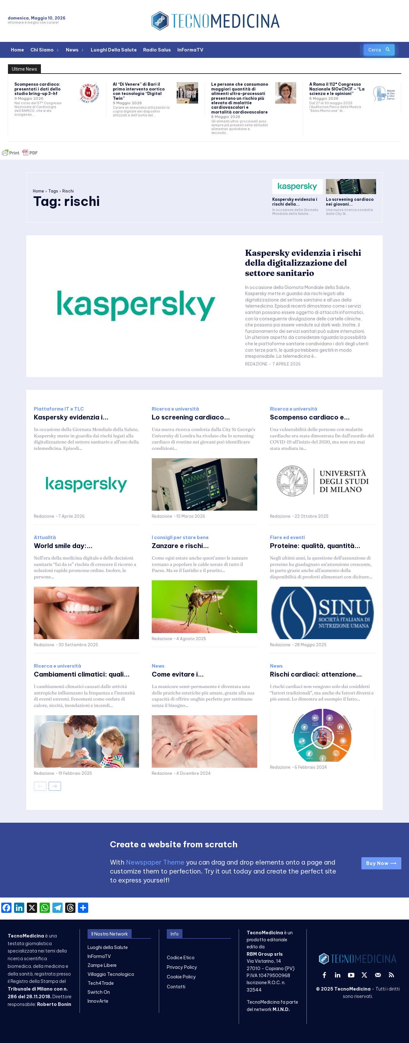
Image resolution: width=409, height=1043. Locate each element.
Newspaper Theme (155, 862)
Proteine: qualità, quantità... (315, 546)
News (158, 666)
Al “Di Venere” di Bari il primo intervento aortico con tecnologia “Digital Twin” (139, 91)
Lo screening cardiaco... (191, 417)
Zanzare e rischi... (180, 546)
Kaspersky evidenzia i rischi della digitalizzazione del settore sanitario (303, 263)
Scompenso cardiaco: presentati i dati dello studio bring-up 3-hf (37, 89)
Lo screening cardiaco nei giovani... (350, 201)
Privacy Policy (182, 967)
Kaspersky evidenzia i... (71, 417)
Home (38, 191)
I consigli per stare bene (180, 537)
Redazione (256, 364)
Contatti (176, 987)
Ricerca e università (175, 409)
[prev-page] (40, 786)
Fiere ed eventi (287, 537)
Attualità (45, 537)
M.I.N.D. (281, 1009)
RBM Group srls (265, 954)
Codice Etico (181, 958)
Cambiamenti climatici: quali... (82, 674)
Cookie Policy (181, 977)
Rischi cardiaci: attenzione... (316, 674)
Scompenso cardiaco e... (310, 417)
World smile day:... (63, 546)
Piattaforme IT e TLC (59, 409)
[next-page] (55, 786)
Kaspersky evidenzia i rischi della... (294, 201)
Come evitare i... (178, 674)
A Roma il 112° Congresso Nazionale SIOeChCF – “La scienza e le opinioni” (337, 89)
